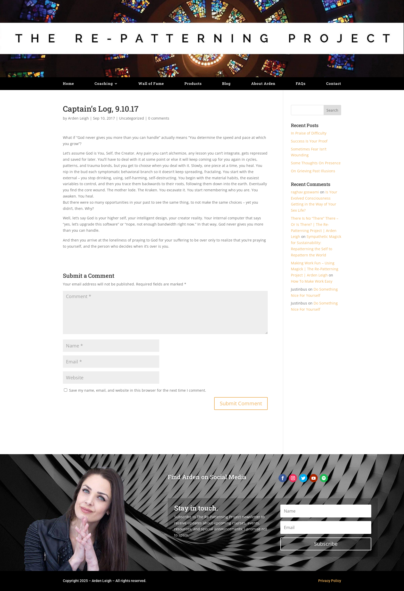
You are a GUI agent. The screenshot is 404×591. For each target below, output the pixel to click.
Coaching (104, 84)
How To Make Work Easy (311, 281)
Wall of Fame (151, 84)
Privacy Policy (329, 581)
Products (193, 84)
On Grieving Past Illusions (313, 170)
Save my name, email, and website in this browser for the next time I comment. (137, 390)
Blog (226, 84)
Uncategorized (131, 118)
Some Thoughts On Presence (316, 162)
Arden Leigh (78, 118)
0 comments (158, 118)
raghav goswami (305, 192)
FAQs (301, 84)
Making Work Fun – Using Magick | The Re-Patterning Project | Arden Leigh (314, 269)
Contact (333, 84)
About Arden (263, 84)
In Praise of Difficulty (308, 133)
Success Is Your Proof (309, 141)
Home (68, 84)
